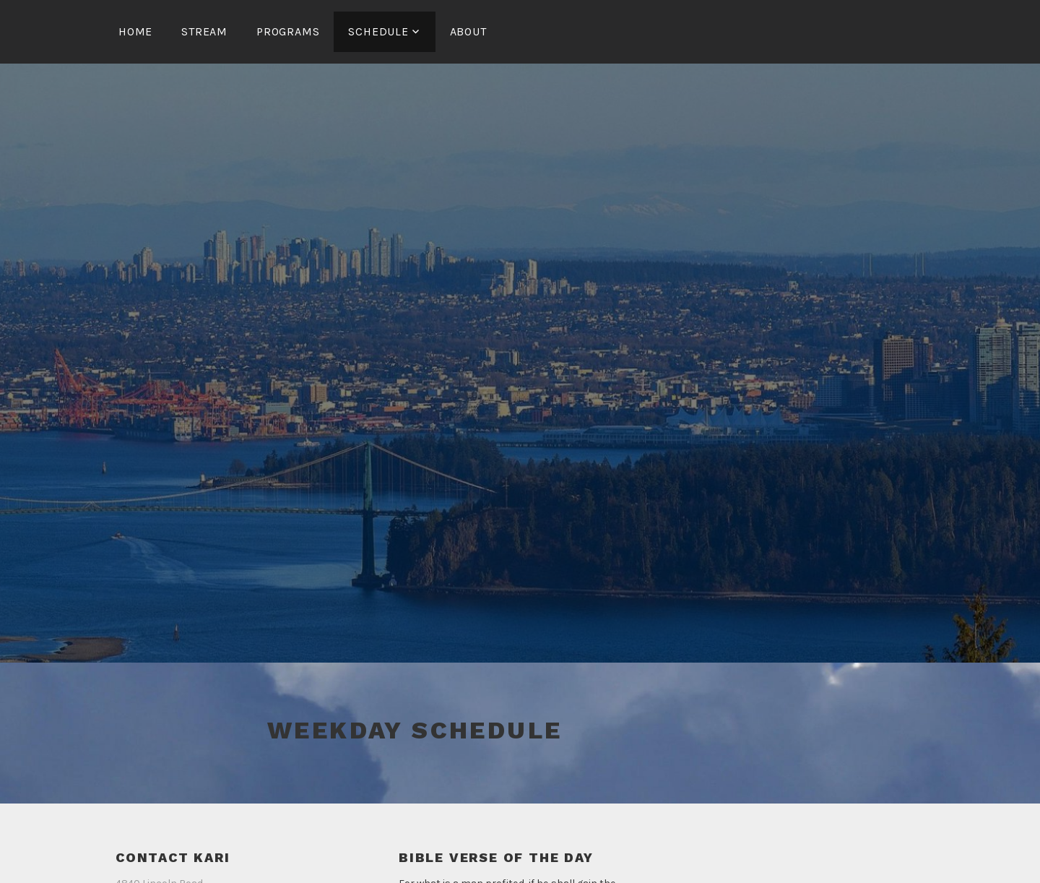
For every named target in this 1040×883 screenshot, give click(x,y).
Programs (287, 31)
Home (135, 31)
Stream (204, 31)
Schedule (378, 31)
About (468, 31)
